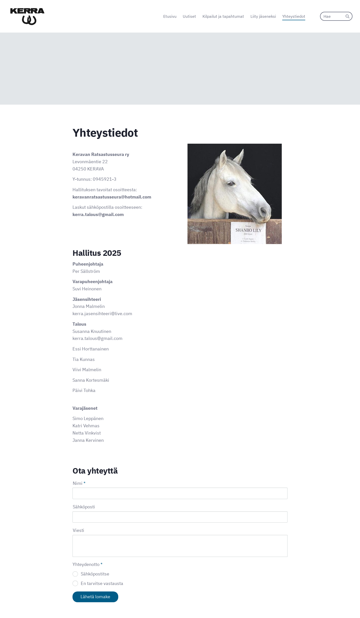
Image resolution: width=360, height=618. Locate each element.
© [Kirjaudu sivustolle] (74, 603)
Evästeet (224, 604)
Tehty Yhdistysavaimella (271, 603)
